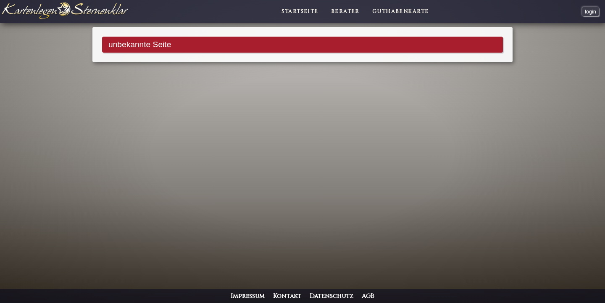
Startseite (299, 11)
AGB (368, 296)
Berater (345, 11)
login (590, 11)
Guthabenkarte (400, 11)
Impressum (248, 296)
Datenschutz (331, 296)
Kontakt (287, 296)
